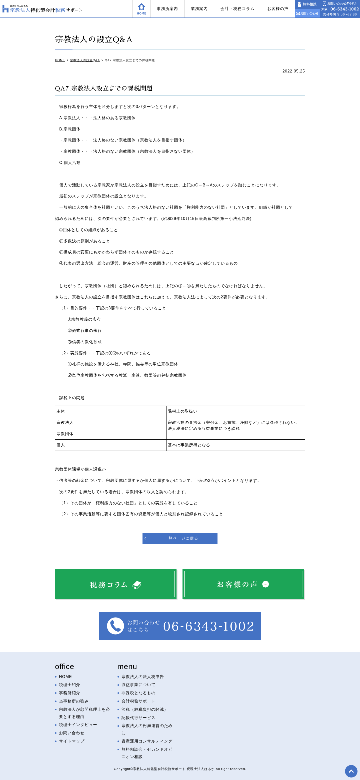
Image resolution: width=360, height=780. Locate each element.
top (351, 771)
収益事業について (139, 685)
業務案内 (199, 8)
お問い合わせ (71, 733)
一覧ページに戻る (181, 538)
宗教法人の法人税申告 (143, 677)
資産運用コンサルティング (147, 741)
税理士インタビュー (78, 725)
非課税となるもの (139, 693)
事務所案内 (167, 8)
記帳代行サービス (139, 718)
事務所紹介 (69, 693)
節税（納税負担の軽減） (145, 709)
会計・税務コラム (237, 8)
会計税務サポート (139, 701)
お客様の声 (277, 8)
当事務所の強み (74, 701)
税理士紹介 (69, 685)
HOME (65, 677)
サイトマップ (71, 741)
